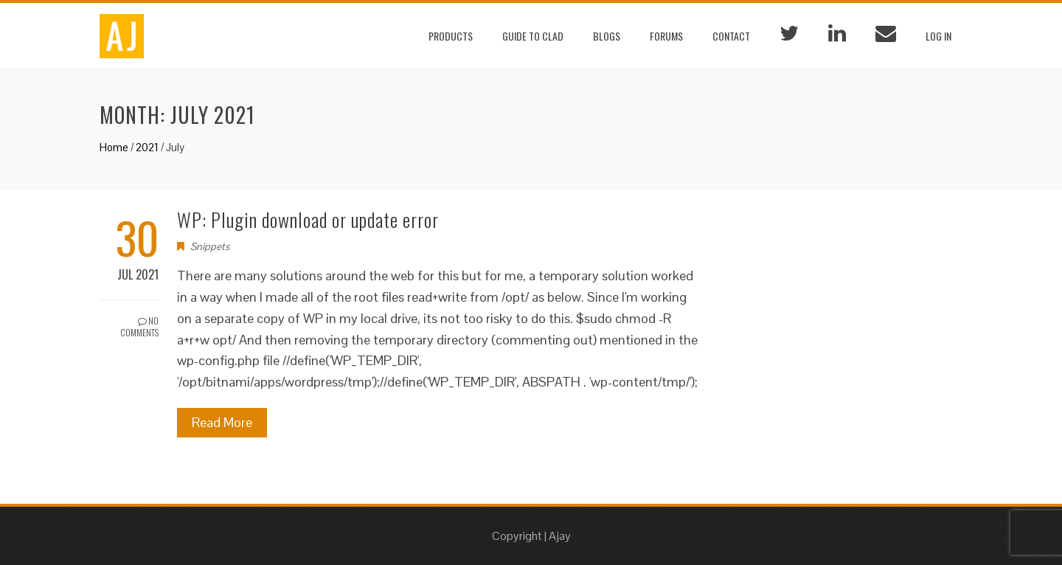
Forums (666, 36)
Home (114, 147)
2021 (147, 147)
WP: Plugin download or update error (308, 219)
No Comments (139, 326)
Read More (222, 422)
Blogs (606, 36)
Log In (938, 36)
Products (450, 36)
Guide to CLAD (532, 36)
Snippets (209, 246)
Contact (731, 36)
